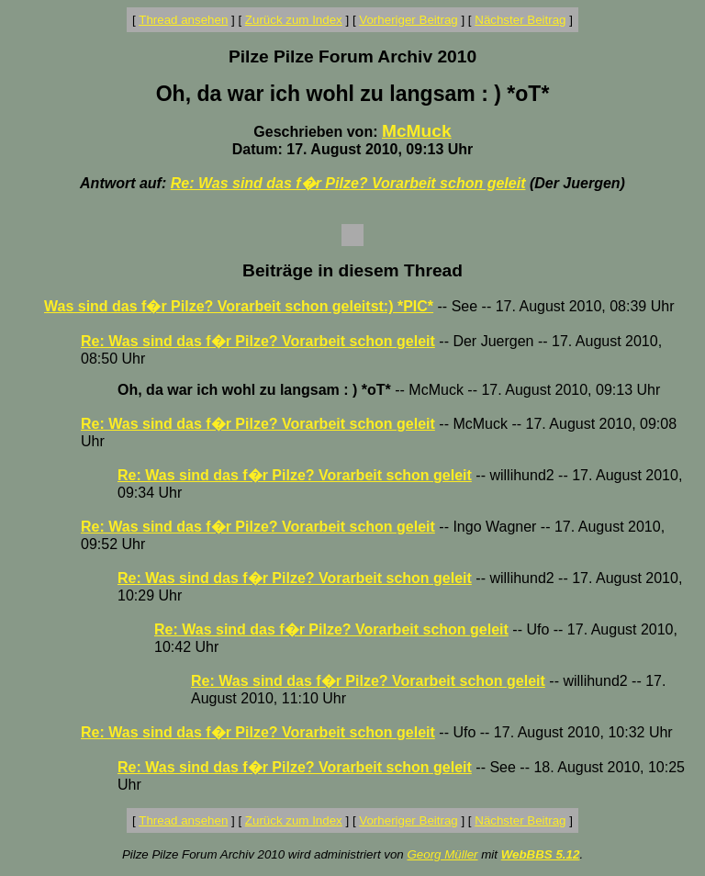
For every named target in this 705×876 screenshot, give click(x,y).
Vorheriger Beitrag (408, 20)
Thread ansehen (183, 20)
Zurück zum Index (293, 20)
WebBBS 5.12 (540, 854)
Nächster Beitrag (520, 20)
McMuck (417, 130)
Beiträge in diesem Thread (352, 270)
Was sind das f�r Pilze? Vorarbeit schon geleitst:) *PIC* (238, 306)
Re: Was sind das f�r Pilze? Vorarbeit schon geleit (348, 183)
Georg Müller (442, 854)
